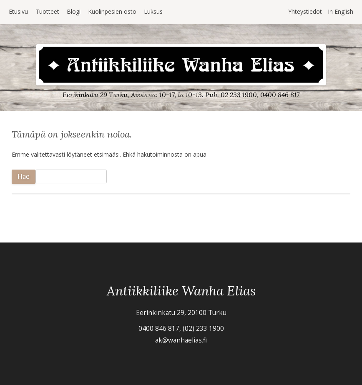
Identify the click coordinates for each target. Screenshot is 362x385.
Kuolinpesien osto (112, 11)
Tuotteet (47, 11)
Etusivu (18, 11)
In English (340, 11)
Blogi (73, 11)
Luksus (153, 11)
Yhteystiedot (305, 11)
